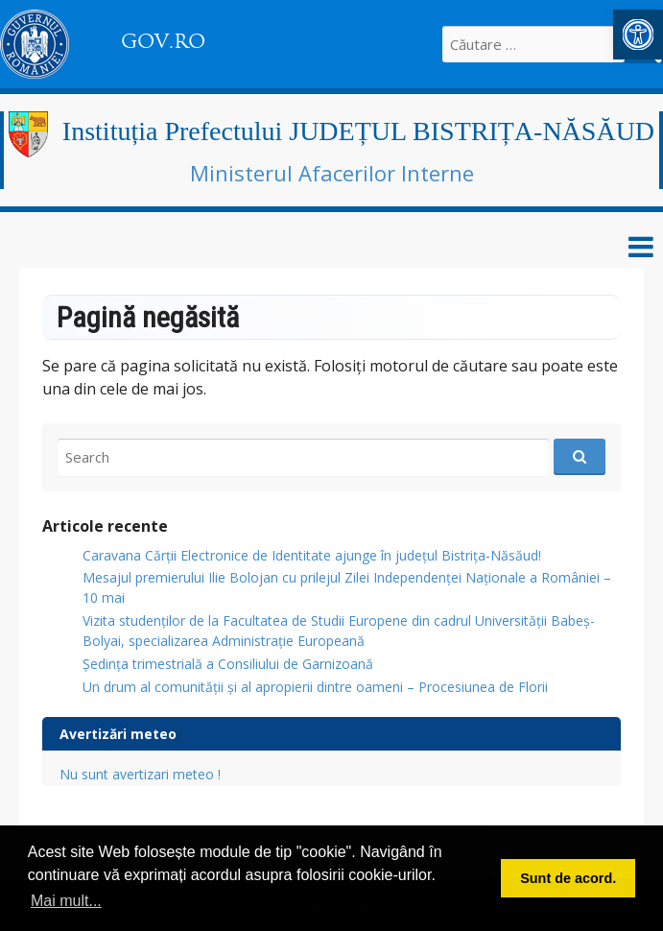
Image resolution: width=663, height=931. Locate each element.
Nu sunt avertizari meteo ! (140, 774)
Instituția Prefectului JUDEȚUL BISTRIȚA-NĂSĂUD (358, 131)
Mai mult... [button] (66, 901)
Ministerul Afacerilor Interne (332, 172)
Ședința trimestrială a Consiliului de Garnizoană (228, 664)
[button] (638, 35)
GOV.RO (163, 41)
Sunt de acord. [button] (568, 878)
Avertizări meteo (118, 734)
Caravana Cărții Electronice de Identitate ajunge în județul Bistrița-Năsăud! (312, 555)
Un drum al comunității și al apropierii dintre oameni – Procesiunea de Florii (315, 687)
